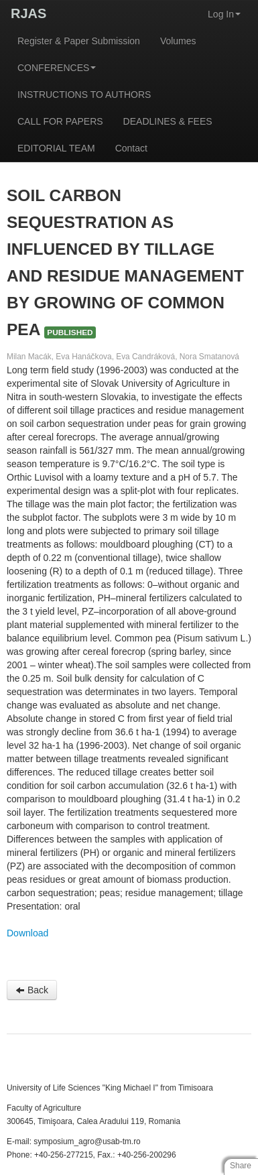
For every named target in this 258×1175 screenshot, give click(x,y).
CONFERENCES (56, 67)
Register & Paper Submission (78, 41)
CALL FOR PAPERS (60, 121)
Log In (224, 14)
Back (31, 990)
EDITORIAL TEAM (56, 148)
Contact (131, 148)
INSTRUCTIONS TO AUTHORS (84, 94)
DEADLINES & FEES (167, 121)
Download (27, 933)
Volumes (178, 41)
